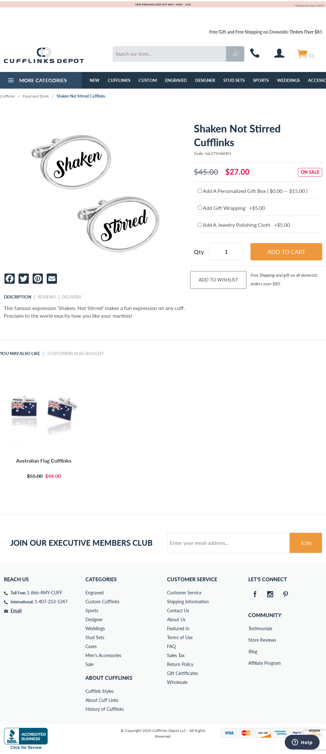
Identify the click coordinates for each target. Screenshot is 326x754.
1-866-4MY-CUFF (44, 592)
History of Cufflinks (104, 709)
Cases (91, 646)
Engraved (176, 80)
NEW (94, 80)
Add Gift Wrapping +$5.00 (231, 208)
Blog (253, 651)
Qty (199, 251)
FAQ (171, 646)
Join (306, 543)
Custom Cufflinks (102, 601)
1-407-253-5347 (51, 601)
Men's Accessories (103, 655)
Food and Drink (36, 96)
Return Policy (180, 664)
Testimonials (252, 628)
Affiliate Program (252, 663)
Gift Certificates (182, 673)
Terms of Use (180, 637)
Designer (205, 80)
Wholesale (177, 682)
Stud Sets (234, 80)
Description (17, 296)
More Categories (36, 80)
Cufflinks (119, 80)
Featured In (178, 628)
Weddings (288, 80)
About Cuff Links (101, 700)
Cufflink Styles (99, 691)
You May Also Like (20, 353)
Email (16, 610)
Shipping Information (188, 601)
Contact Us (178, 610)
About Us (176, 619)
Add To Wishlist (218, 279)
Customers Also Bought (76, 353)
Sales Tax (176, 655)
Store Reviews (252, 640)
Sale (89, 664)
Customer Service (184, 592)
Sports (261, 80)
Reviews (47, 296)
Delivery (71, 296)
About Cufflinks (108, 678)
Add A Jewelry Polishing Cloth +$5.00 (244, 225)
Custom (148, 80)
